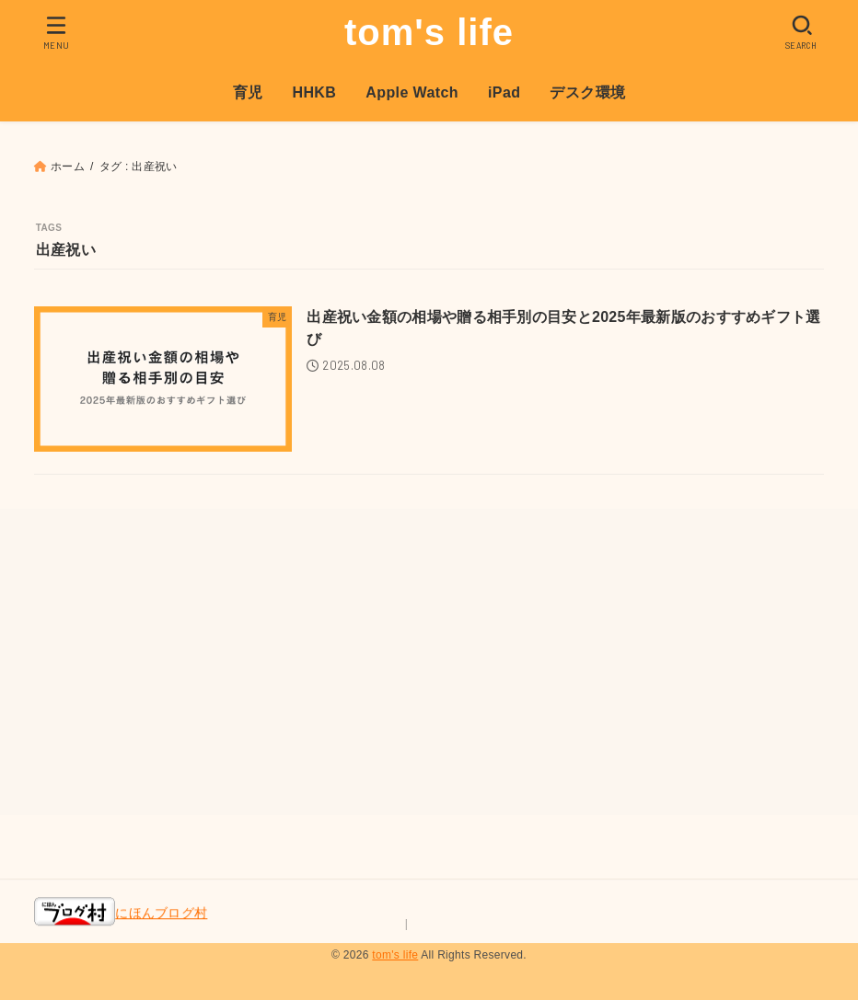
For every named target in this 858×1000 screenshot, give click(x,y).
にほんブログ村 (120, 913)
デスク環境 (587, 92)
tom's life (429, 32)
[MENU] (56, 32)
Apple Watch (411, 92)
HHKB (314, 92)
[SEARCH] (801, 32)
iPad (504, 92)
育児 (248, 92)
